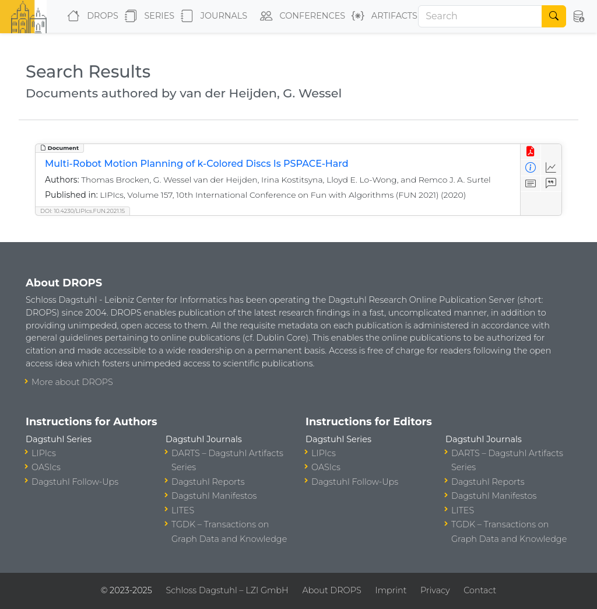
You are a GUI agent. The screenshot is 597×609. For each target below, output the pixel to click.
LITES (182, 510)
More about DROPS (72, 382)
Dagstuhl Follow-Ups (74, 482)
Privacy (434, 590)
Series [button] (147, 16)
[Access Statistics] (551, 168)
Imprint (390, 590)
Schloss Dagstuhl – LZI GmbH (227, 590)
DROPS (90, 16)
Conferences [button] (300, 16)
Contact (479, 590)
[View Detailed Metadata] (531, 168)
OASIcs (46, 467)
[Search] (480, 16)
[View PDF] (531, 152)
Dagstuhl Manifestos (214, 496)
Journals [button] (211, 16)
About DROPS (331, 590)
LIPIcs (43, 453)
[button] (578, 16)
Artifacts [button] (382, 16)
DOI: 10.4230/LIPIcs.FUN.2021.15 (82, 211)
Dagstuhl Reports (208, 482)
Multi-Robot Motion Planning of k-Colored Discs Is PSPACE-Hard (197, 163)
